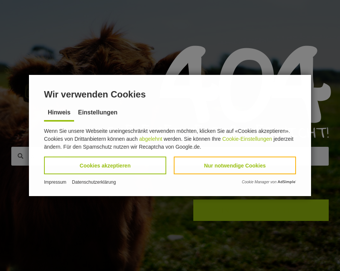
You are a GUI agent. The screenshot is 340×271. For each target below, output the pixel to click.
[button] (105, 165)
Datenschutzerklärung (94, 182)
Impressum (55, 182)
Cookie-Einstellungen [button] (247, 139)
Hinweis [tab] (59, 112)
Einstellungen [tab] (97, 112)
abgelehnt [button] (150, 139)
